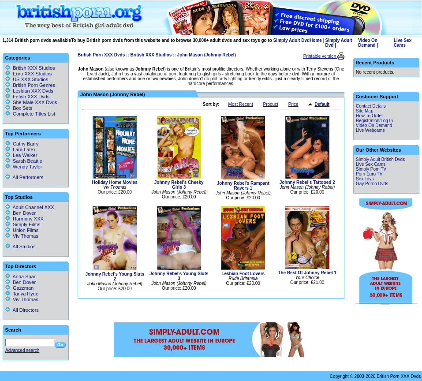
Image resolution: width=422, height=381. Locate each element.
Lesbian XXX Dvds (33, 90)
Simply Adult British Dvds (380, 159)
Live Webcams (370, 130)
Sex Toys (364, 178)
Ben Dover (20, 213)
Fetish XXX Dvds (31, 96)
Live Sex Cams (403, 43)
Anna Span (21, 276)
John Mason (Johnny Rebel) (206, 54)
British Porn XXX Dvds (101, 54)
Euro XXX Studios (32, 73)
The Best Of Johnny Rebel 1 (307, 272)
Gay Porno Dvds (372, 183)
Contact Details (371, 106)
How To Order (369, 115)
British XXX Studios (151, 54)
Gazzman (19, 288)
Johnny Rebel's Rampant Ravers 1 (243, 185)
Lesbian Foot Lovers (243, 273)
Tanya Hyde (21, 293)
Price (293, 104)
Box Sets (22, 108)
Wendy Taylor (23, 166)
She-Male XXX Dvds (35, 102)
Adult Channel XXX (29, 207)
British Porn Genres (34, 85)
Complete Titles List (30, 113)
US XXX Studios (30, 79)
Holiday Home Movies (115, 182)
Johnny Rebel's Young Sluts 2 (114, 276)
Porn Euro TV (369, 174)
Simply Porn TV (371, 169)
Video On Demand (367, 43)
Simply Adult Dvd (291, 40)
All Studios (20, 246)
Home (316, 40)
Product (270, 104)
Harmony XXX (24, 218)
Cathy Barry (21, 143)
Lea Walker (21, 155)
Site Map (364, 110)
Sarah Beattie (23, 161)
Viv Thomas (21, 236)
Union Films (21, 230)
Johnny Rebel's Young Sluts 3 (179, 276)
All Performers (24, 177)
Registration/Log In (374, 120)
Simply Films (22, 224)
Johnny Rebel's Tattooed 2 (307, 182)
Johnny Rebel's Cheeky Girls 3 (179, 185)
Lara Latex (20, 149)
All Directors (22, 310)
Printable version (320, 56)
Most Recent (240, 104)
